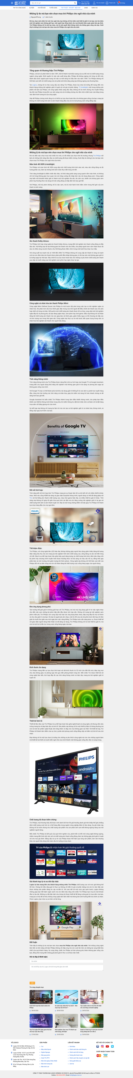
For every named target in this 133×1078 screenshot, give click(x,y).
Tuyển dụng (53, 8)
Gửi (32, 983)
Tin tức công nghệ (19, 8)
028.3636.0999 (60, 1075)
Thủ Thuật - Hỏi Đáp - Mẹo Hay (70, 8)
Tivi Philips (97, 156)
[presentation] (44, 976)
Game (86, 8)
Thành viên (110, 3)
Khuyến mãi (42, 8)
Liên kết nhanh (74, 1042)
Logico (34, 85)
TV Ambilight (83, 87)
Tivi (31, 498)
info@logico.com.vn (76, 1075)
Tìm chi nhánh (98, 3)
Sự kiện (31, 8)
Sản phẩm (43, 1042)
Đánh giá (94, 8)
